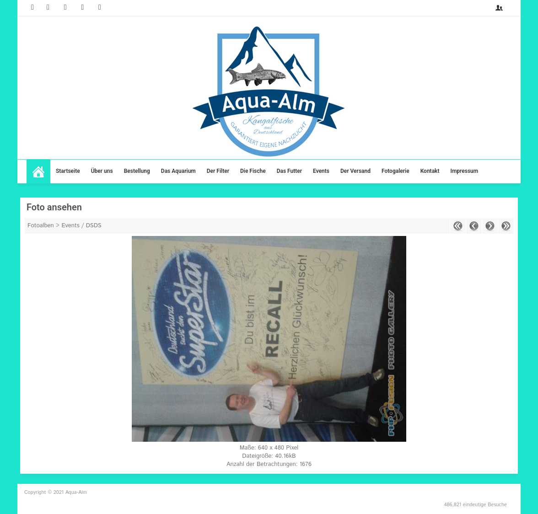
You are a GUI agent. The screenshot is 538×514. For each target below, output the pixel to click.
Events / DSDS (82, 225)
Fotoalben (40, 225)
